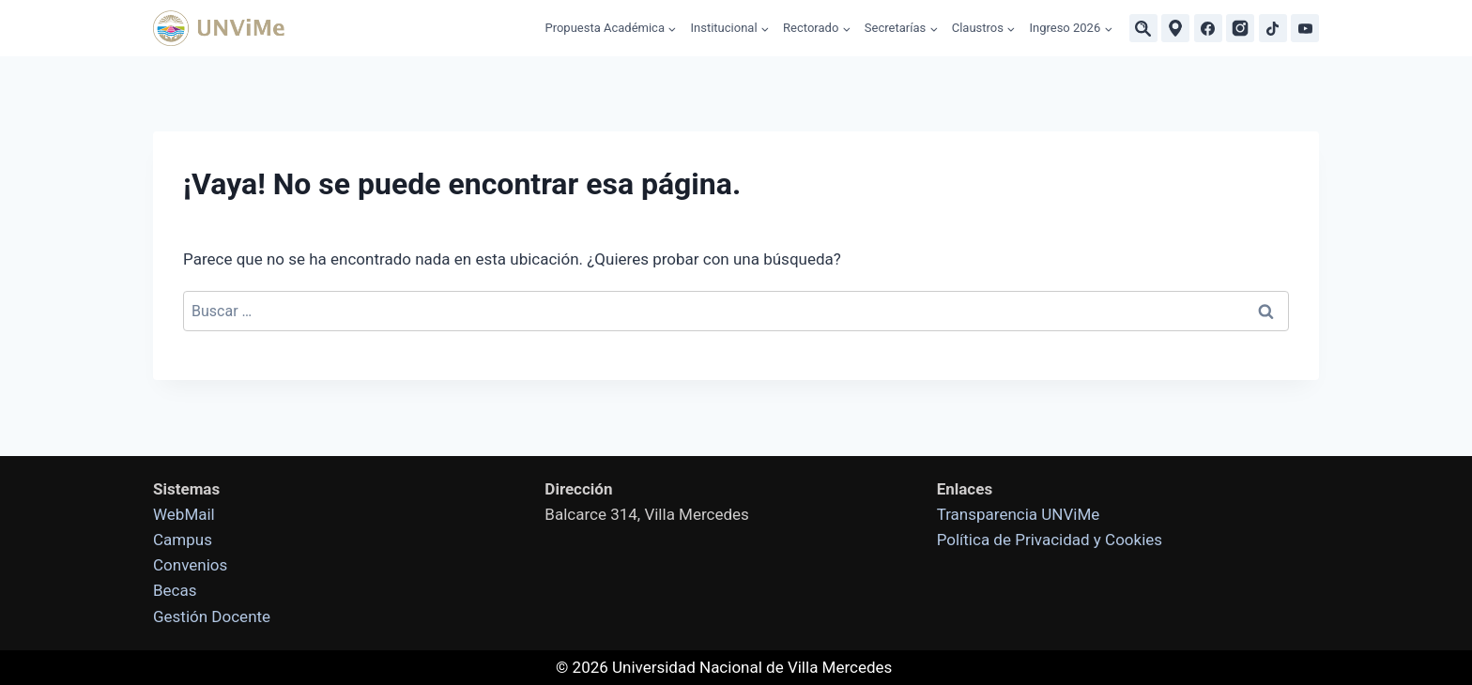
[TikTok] (1273, 28)
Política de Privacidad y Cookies (1049, 539)
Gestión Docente (211, 616)
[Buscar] (1143, 28)
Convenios (190, 565)
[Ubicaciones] (1175, 28)
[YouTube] (1305, 28)
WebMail (184, 514)
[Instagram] (1240, 28)
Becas (175, 590)
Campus (182, 539)
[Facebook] (1208, 28)
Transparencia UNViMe (1018, 514)
